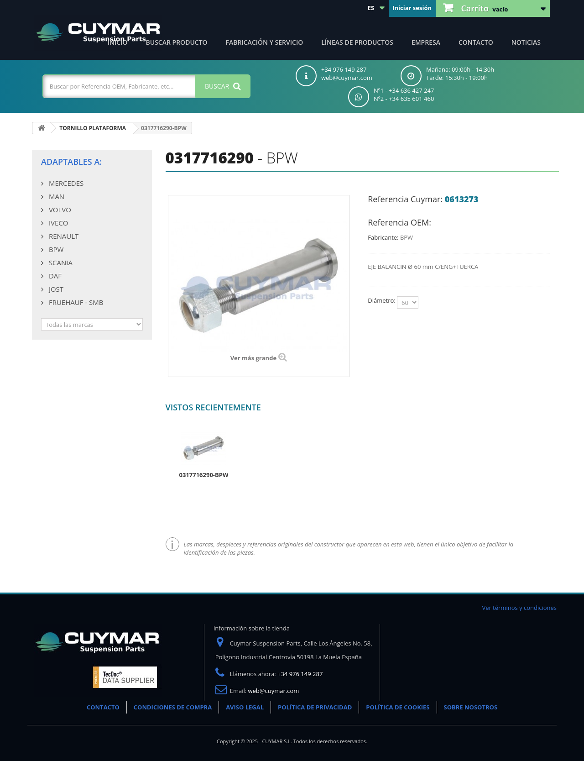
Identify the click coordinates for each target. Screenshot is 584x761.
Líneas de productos (357, 42)
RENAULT (62, 236)
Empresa (426, 42)
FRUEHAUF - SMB (75, 302)
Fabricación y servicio (264, 42)
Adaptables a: (71, 161)
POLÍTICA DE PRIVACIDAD (315, 707)
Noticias (526, 42)
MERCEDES (65, 183)
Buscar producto (177, 42)
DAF (54, 275)
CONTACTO (103, 707)
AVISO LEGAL (245, 707)
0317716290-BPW (204, 475)
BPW (55, 249)
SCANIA (60, 262)
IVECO (57, 222)
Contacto (476, 42)
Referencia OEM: (399, 222)
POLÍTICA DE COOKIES (397, 707)
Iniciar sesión (412, 8)
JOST (55, 289)
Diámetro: (382, 300)
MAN (55, 196)
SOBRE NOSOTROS (471, 707)
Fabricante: (383, 237)
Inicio (118, 42)
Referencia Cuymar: (405, 199)
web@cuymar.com (273, 691)
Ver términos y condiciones (519, 608)
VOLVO (59, 209)
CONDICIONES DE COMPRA (173, 707)
